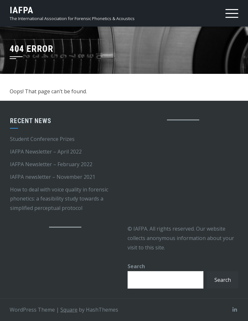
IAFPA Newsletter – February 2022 (51, 164)
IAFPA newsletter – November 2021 (52, 176)
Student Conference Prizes (42, 139)
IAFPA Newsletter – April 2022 (46, 151)
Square (69, 309)
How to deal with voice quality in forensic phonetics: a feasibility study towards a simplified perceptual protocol (59, 199)
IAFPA (21, 10)
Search (136, 266)
